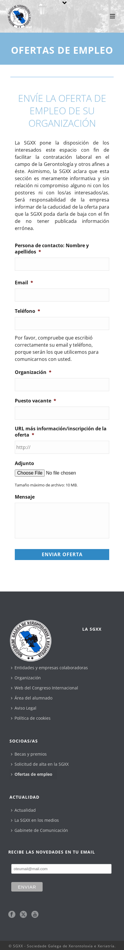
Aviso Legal (23, 708)
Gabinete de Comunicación (39, 830)
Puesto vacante (35, 401)
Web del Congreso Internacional (44, 688)
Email (24, 283)
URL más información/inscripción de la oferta (61, 432)
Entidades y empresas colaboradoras (49, 667)
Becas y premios (29, 754)
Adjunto (24, 463)
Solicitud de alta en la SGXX (40, 764)
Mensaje (25, 497)
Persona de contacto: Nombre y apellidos (52, 248)
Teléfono (27, 311)
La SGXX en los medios (35, 820)
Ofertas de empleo (31, 774)
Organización (33, 372)
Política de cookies (31, 718)
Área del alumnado (31, 698)
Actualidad (23, 810)
